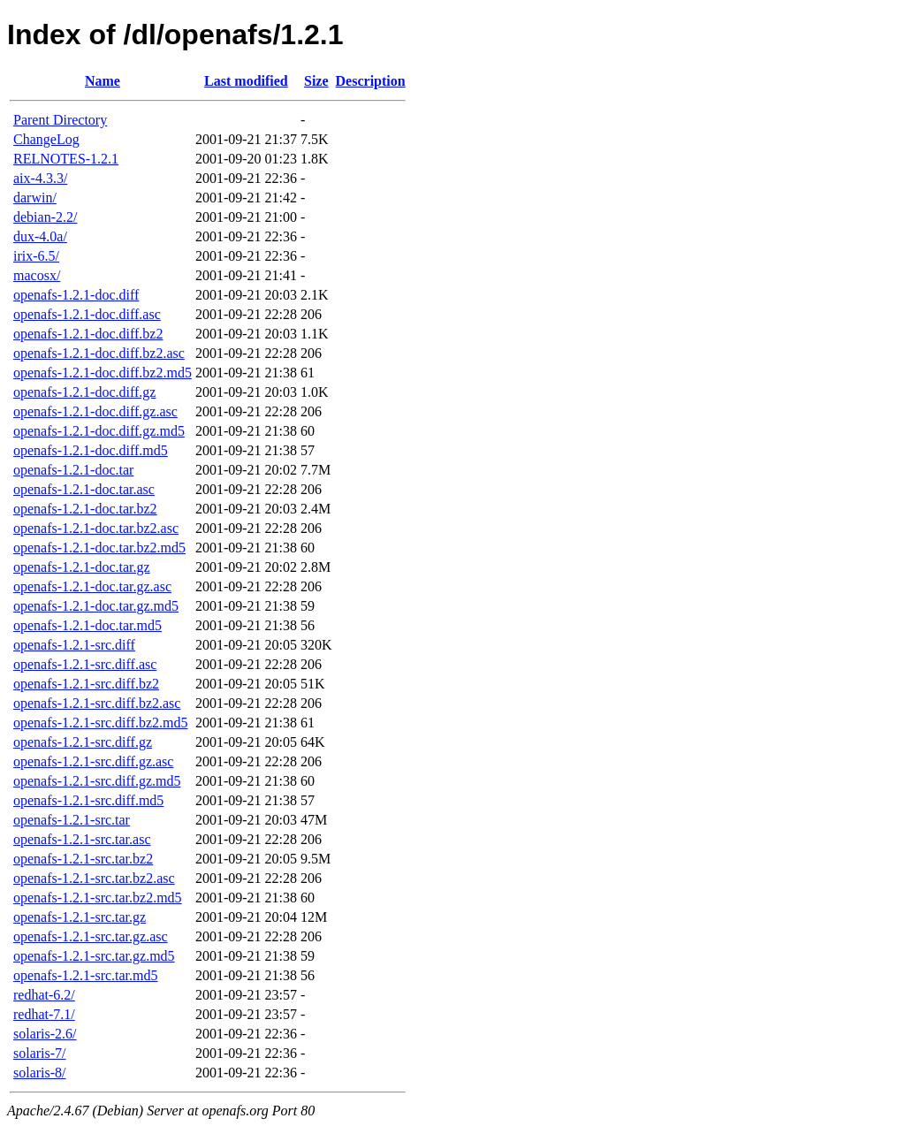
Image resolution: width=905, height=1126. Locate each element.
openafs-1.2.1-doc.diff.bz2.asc (99, 353)
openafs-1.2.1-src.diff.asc (84, 664)
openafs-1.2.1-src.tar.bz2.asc (94, 878)
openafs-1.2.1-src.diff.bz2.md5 (100, 722)
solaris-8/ (39, 1072)
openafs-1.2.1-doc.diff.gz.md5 (99, 430)
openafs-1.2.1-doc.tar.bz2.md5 (99, 547)
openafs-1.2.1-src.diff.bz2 (86, 683)
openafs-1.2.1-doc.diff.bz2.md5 (102, 372)
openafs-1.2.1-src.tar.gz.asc (90, 936)
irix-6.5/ (36, 255)
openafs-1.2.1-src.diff (74, 644)
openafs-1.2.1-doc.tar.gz (81, 566)
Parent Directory (60, 119)
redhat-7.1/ (44, 1014)
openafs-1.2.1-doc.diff (76, 294)
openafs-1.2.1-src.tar (71, 819)
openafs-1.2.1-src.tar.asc (82, 839)
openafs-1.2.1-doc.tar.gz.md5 (96, 605)
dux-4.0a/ (40, 236)
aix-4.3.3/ (40, 178)
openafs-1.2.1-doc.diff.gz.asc (95, 411)
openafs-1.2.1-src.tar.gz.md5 (94, 955)
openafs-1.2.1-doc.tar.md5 (87, 625)
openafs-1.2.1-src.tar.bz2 (83, 858)
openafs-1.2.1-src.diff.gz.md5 (96, 780)
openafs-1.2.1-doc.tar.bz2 (85, 508)
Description (371, 80)
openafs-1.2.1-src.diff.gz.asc (93, 761)
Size (316, 80)
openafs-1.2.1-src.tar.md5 (85, 975)
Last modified (246, 80)
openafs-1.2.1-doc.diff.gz (84, 391)
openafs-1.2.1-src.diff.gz (82, 741)
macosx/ (36, 275)
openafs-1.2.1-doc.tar (73, 469)
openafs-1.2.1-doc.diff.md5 (90, 450)
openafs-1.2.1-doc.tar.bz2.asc (96, 528)
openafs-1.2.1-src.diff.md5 (88, 800)
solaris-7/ (39, 1053)
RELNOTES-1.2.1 (65, 158)
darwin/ (35, 197)
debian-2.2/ (45, 216)
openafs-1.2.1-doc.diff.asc (87, 314)
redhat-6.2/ (44, 994)
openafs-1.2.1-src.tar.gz (79, 916)
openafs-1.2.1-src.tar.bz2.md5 (97, 897)
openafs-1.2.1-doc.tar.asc (84, 489)
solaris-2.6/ (45, 1033)
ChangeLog (46, 139)
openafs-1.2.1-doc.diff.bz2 (88, 333)
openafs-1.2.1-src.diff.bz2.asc (96, 703)
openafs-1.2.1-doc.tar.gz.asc (92, 586)
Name (102, 80)
